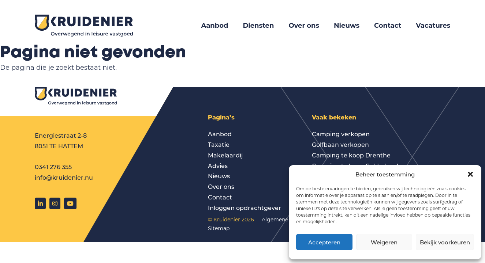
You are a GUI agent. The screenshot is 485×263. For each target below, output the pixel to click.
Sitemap (219, 228)
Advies (218, 165)
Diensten (258, 26)
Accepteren (324, 242)
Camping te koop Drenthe (351, 155)
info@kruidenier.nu (64, 177)
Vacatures (433, 26)
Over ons (303, 26)
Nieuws (346, 26)
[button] (470, 174)
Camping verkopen (341, 134)
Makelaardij (225, 155)
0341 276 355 (53, 167)
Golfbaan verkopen (340, 144)
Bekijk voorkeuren (445, 242)
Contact (387, 26)
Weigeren (384, 242)
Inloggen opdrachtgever (244, 207)
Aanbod (214, 26)
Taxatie (219, 144)
